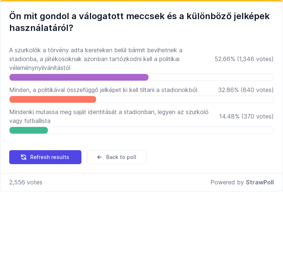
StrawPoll (260, 182)
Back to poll (116, 157)
